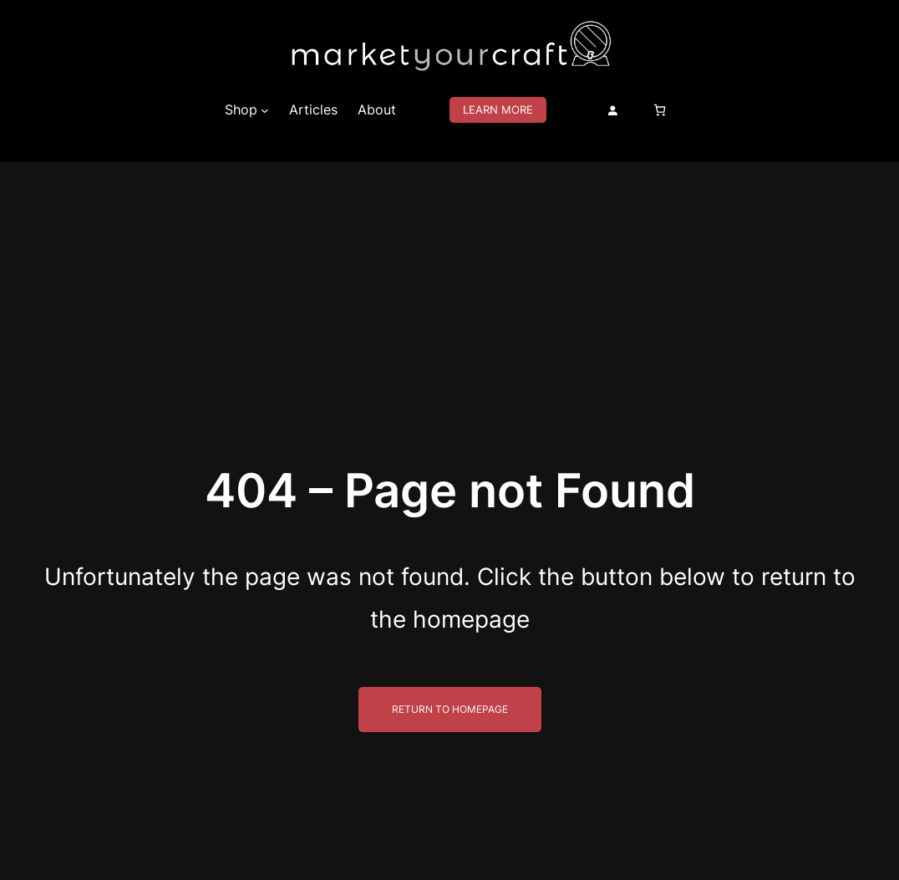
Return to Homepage (450, 709)
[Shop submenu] (265, 110)
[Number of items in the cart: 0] (659, 110)
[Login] (612, 110)
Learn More (498, 109)
